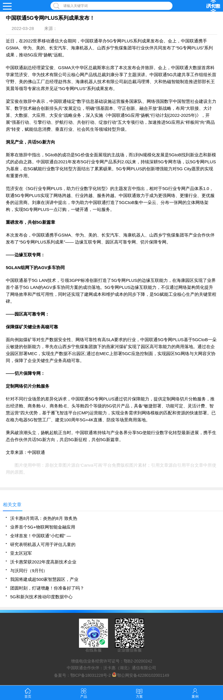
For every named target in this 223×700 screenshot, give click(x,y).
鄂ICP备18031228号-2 (90, 675)
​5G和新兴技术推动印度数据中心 (41, 596)
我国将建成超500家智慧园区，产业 (44, 579)
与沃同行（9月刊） (28, 570)
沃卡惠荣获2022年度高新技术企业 (43, 561)
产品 (83, 693)
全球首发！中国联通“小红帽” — (40, 535)
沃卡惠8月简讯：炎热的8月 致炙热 (43, 518)
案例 (195, 693)
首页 (28, 693)
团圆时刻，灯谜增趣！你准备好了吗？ (47, 588)
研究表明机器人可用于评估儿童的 (42, 544)
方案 (139, 693)
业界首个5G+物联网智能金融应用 (42, 526)
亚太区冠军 (21, 553)
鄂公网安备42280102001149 (143, 675)
